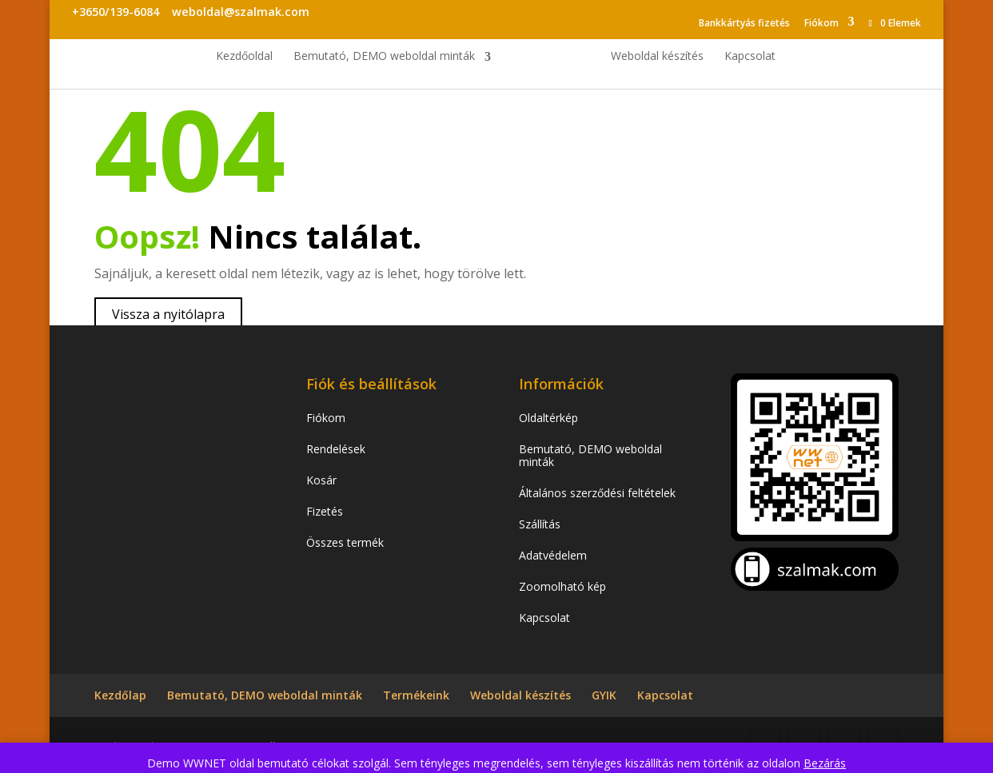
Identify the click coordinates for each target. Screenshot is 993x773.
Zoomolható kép (562, 586)
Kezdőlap (120, 695)
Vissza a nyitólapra (168, 314)
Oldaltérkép (548, 417)
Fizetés (324, 511)
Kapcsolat (750, 56)
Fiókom (821, 23)
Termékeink (416, 695)
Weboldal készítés (657, 56)
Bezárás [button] (825, 763)
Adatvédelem (553, 555)
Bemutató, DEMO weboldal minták (384, 56)
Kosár (321, 480)
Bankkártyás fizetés (744, 23)
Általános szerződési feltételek (597, 492)
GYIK (604, 695)
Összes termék (345, 542)
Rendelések (335, 448)
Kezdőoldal (244, 56)
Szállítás (539, 524)
